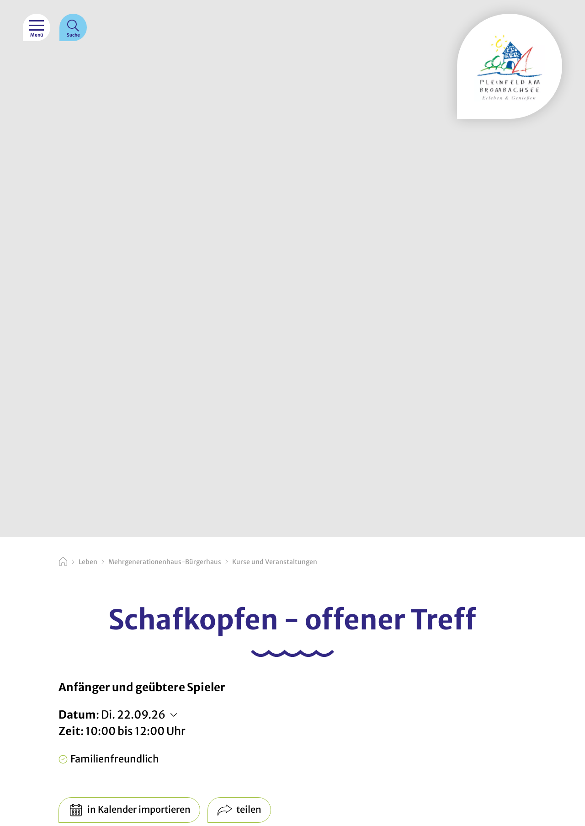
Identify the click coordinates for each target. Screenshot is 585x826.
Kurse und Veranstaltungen (274, 562)
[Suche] (73, 27)
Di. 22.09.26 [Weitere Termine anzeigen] (133, 715)
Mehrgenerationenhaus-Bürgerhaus (164, 562)
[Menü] (36, 27)
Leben (88, 562)
